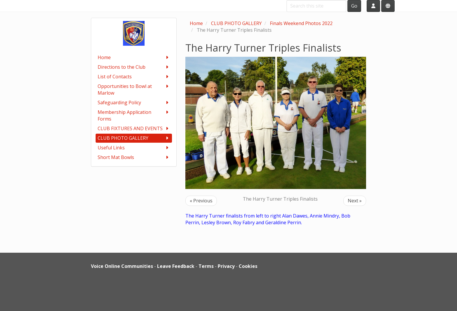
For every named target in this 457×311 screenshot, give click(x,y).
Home (134, 57)
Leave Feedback (175, 266)
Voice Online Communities (122, 266)
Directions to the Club (134, 67)
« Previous (201, 200)
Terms (206, 266)
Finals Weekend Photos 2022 (301, 23)
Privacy (226, 266)
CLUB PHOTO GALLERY (134, 138)
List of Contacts (134, 76)
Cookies (248, 266)
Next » (355, 200)
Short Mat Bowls (134, 157)
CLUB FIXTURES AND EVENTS (134, 128)
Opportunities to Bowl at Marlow (134, 89)
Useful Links (134, 147)
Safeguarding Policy (134, 102)
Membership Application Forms (134, 115)
